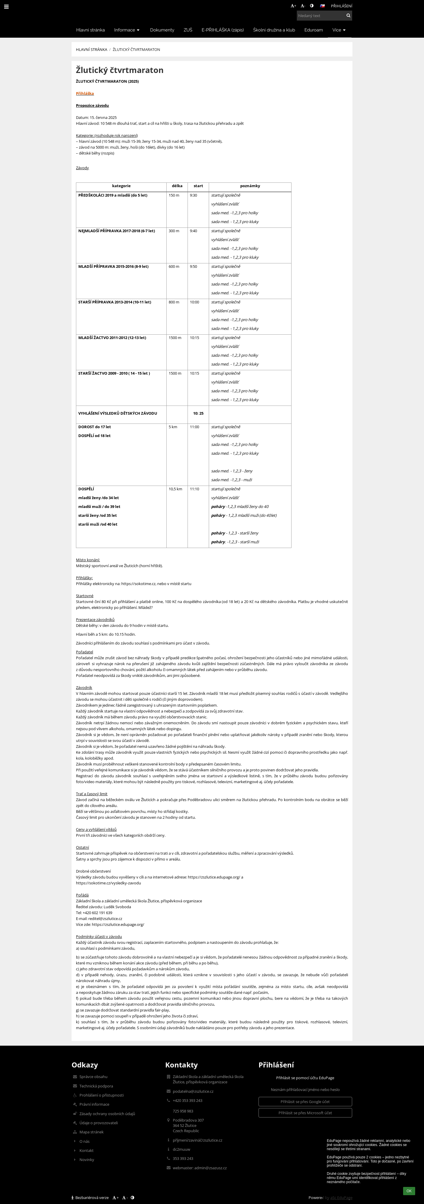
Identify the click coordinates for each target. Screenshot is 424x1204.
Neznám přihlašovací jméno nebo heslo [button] (305, 1089)
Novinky (87, 1159)
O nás (85, 1141)
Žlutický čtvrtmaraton (136, 49)
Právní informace (94, 1104)
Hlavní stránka (91, 49)
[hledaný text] (324, 15)
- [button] (303, 5)
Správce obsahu (93, 1076)
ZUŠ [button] (188, 29)
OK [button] (409, 1191)
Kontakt (87, 1150)
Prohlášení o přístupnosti (102, 1095)
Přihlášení (341, 6)
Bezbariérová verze (91, 1197)
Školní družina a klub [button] (274, 29)
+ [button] (293, 5)
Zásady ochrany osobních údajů (107, 1113)
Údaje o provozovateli (99, 1122)
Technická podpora (96, 1086)
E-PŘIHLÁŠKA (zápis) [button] (223, 29)
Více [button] (339, 29)
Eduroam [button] (313, 29)
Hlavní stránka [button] (90, 29)
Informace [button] (127, 29)
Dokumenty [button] (162, 29)
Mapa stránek (92, 1132)
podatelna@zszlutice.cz (193, 1091)
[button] (322, 5)
